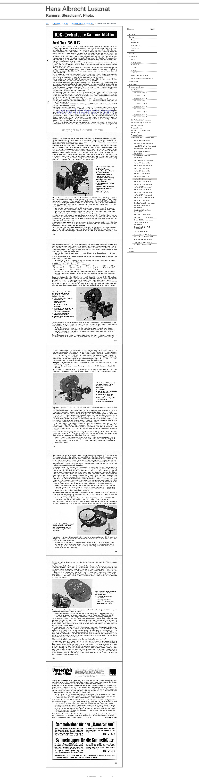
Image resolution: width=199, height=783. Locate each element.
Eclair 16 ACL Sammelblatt (143, 242)
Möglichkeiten (135, 62)
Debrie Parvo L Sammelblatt (143, 237)
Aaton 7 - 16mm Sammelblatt (143, 143)
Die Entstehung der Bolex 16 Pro (142, 123)
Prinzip (133, 59)
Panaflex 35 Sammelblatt (142, 245)
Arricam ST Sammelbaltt (142, 174)
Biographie (134, 43)
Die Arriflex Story (137, 90)
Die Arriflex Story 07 (140, 109)
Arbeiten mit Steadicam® (139, 75)
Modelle (134, 70)
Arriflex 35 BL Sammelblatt (143, 166)
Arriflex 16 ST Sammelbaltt (143, 187)
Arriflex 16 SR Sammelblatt (143, 195)
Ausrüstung (135, 48)
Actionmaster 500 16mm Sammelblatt (142, 157)
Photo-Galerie (133, 81)
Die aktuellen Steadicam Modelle (142, 78)
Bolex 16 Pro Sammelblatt (142, 214)
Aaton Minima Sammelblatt (143, 149)
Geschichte (135, 65)
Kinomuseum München (136, 87)
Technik (133, 67)
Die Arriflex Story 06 (140, 106)
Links (133, 51)
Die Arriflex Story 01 (140, 93)
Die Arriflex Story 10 (140, 117)
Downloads (132, 54)
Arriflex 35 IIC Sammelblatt (143, 179)
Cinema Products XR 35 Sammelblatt (142, 228)
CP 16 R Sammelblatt (141, 231)
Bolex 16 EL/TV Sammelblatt (143, 217)
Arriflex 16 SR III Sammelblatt (144, 198)
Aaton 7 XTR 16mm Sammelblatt (145, 146)
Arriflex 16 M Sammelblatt (142, 190)
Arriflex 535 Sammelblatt (142, 168)
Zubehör (134, 73)
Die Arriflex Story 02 (140, 95)
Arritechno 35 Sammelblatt (143, 184)
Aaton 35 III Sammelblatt (142, 141)
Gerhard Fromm (136, 128)
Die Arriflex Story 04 (140, 101)
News (133, 40)
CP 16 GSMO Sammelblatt (143, 234)
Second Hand (133, 84)
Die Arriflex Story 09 (140, 114)
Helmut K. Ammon (137, 125)
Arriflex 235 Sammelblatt (142, 171)
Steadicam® (133, 57)
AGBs (131, 248)
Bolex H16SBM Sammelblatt (143, 220)
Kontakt (131, 251)
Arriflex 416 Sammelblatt (142, 200)
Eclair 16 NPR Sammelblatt (143, 239)
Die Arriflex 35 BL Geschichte (141, 120)
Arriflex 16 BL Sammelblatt (143, 192)
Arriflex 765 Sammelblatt (142, 163)
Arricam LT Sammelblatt (142, 176)
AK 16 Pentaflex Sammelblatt (144, 160)
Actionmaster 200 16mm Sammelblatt (142, 152)
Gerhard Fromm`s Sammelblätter (142, 138)
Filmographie (135, 45)
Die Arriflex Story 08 (140, 111)
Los (152, 29)
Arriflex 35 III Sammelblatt (142, 182)
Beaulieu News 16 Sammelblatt (144, 203)
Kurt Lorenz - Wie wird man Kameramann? (140, 131)
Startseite (132, 34)
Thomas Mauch (136, 135)
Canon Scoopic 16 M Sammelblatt (141, 223)
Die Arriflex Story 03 (140, 98)
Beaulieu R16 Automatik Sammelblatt (142, 206)
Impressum (116, 777)
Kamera (131, 37)
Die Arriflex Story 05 (140, 103)
